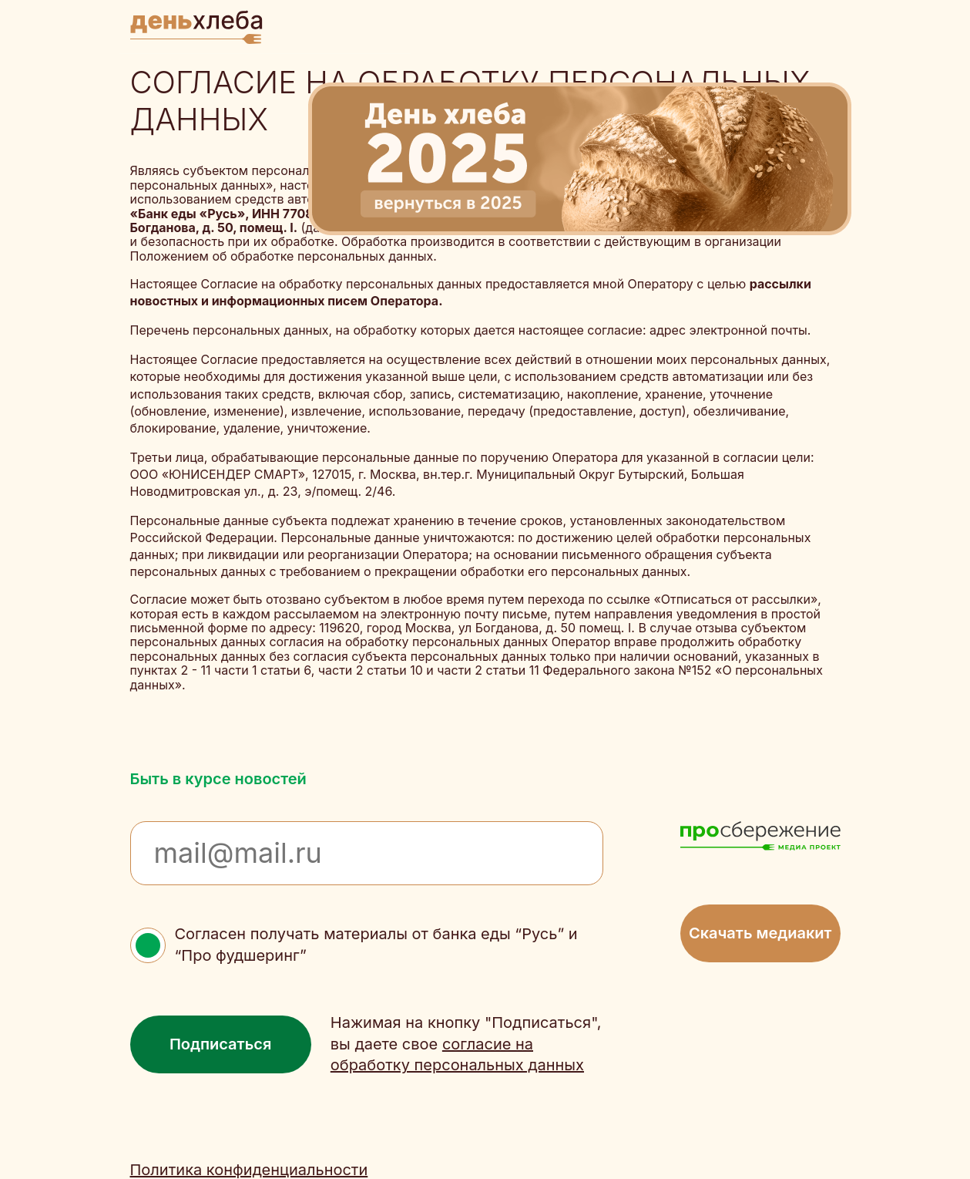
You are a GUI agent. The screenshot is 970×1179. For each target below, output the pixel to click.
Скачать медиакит (760, 933)
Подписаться (220, 1044)
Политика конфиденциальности (249, 1170)
